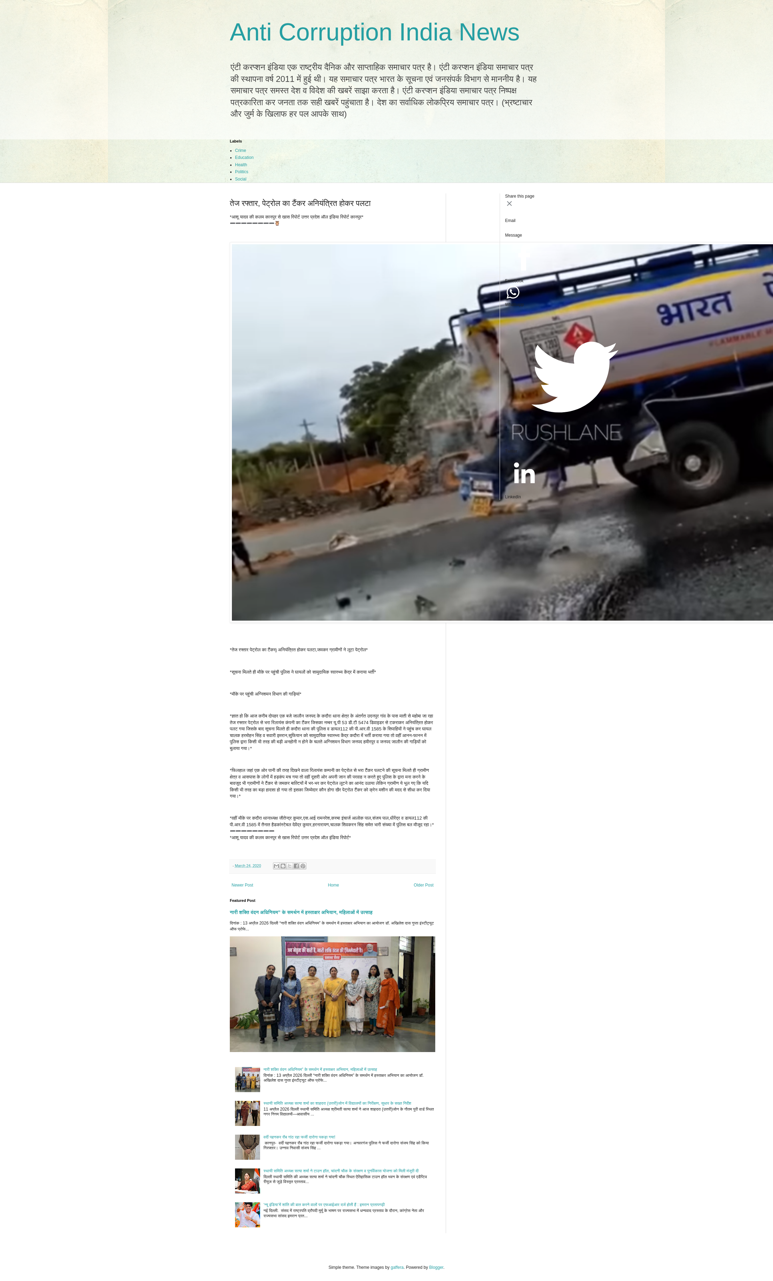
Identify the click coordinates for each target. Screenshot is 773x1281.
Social (241, 179)
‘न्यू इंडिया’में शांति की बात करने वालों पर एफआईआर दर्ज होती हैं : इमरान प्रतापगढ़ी (324, 1204)
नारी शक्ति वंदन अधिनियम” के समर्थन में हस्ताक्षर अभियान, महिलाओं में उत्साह (301, 912)
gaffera (397, 1267)
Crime (240, 150)
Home (333, 885)
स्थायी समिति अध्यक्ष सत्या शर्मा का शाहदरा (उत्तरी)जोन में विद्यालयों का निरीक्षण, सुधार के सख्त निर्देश (337, 1103)
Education (244, 157)
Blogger (436, 1267)
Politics (241, 171)
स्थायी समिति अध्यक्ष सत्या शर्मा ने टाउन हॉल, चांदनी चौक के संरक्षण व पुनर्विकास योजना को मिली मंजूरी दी (341, 1170)
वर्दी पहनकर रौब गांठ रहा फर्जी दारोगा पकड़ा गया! (299, 1137)
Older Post (424, 885)
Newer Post (242, 885)
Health (241, 164)
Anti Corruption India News (375, 32)
